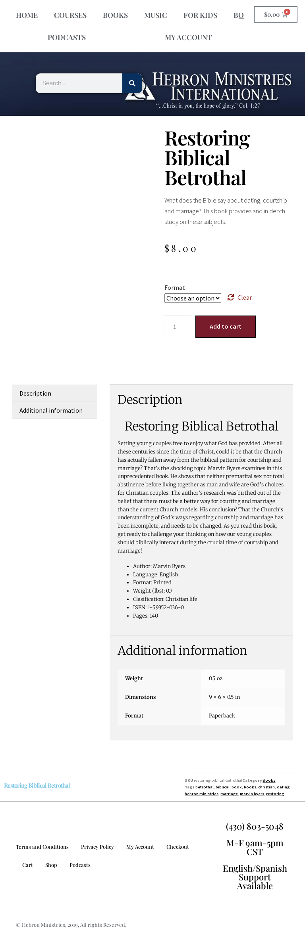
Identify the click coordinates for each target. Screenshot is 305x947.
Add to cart (225, 326)
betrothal (204, 787)
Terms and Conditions (42, 846)
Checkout (177, 846)
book (237, 787)
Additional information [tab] (51, 410)
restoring (275, 793)
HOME (27, 15)
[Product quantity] (177, 327)
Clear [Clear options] (244, 297)
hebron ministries (201, 793)
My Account (140, 846)
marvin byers (252, 793)
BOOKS (115, 15)
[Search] (132, 83)
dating (283, 787)
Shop (51, 864)
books (250, 787)
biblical (223, 787)
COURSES (70, 15)
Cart (27, 864)
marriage (229, 793)
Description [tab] (35, 393)
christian (266, 787)
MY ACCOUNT (188, 37)
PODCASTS (67, 37)
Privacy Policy (97, 846)
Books (269, 780)
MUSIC (155, 15)
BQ (239, 15)
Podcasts (80, 864)
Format (174, 287)
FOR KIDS (200, 15)
